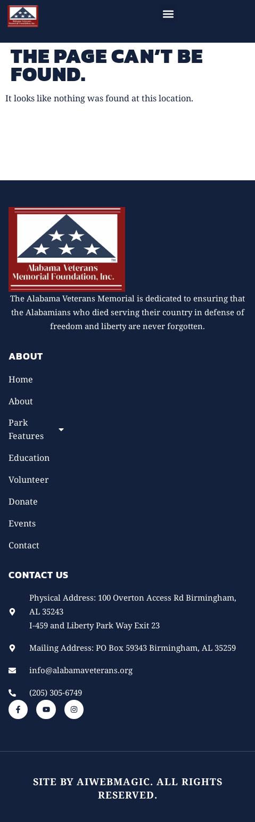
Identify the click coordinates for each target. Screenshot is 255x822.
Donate (23, 501)
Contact (24, 545)
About (21, 401)
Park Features (37, 429)
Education (29, 458)
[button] (168, 13)
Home (21, 379)
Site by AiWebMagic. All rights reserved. (128, 788)
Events (22, 523)
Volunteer (29, 479)
